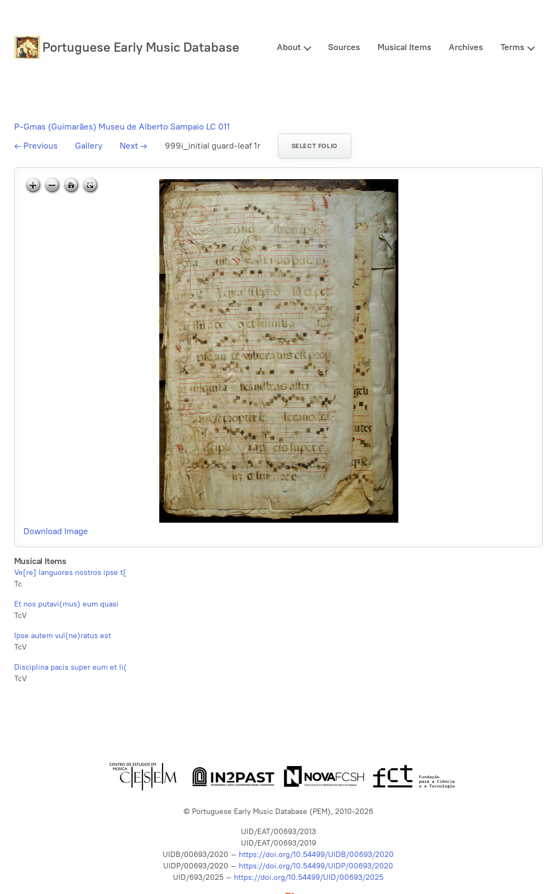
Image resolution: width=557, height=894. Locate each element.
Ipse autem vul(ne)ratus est (62, 635)
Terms (512, 47)
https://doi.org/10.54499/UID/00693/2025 (308, 877)
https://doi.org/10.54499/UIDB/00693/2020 (316, 854)
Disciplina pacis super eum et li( (70, 667)
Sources (344, 47)
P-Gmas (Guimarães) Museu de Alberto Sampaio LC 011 (122, 126)
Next (133, 145)
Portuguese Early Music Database (140, 47)
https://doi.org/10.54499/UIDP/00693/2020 (316, 866)
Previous (36, 145)
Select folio (315, 146)
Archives (466, 47)
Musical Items (404, 47)
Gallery (88, 145)
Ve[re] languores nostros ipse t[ (70, 572)
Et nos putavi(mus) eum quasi (66, 604)
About (289, 47)
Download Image (55, 531)
